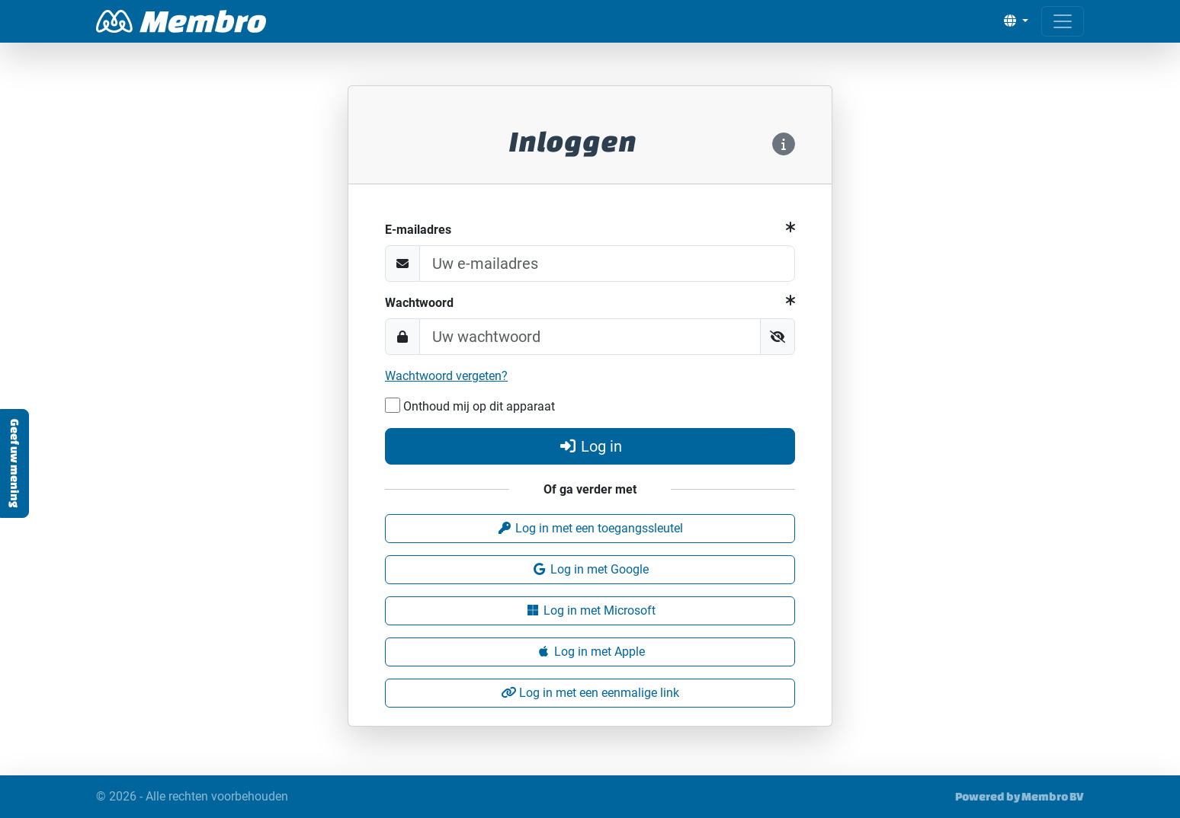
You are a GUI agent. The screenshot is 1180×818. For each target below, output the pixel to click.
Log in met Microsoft (590, 610)
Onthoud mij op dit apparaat (470, 406)
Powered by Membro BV (1019, 796)
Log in (590, 446)
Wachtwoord (419, 303)
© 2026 (192, 797)
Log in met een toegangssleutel (590, 528)
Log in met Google (590, 569)
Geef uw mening (14, 463)
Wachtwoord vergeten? (446, 376)
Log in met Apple (590, 651)
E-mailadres (418, 229)
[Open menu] (1062, 21)
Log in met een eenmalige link (590, 692)
